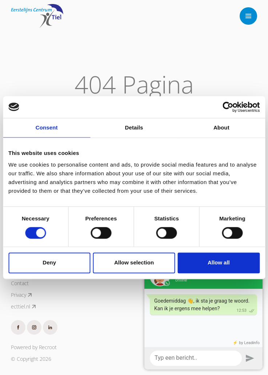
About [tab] (221, 127)
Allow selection (134, 263)
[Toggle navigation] (248, 16)
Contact (20, 283)
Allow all (219, 263)
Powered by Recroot (34, 347)
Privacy (21, 295)
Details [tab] (134, 127)
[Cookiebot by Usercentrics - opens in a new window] (228, 106)
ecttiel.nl (23, 307)
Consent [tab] (47, 127)
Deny (49, 263)
